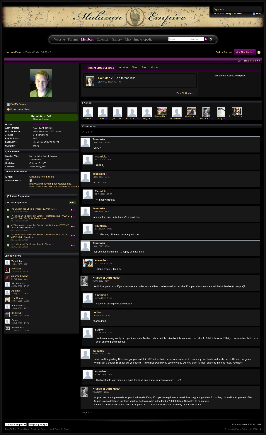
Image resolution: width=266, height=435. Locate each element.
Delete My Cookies (39, 429)
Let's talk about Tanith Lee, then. (26, 244)
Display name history (18, 109)
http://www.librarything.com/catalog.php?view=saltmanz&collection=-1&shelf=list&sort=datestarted (59, 185)
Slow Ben (16, 327)
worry (220, 118)
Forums (73, 39)
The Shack (17, 298)
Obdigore (146, 118)
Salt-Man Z (105, 78)
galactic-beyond (19, 276)
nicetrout (16, 312)
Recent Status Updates (101, 67)
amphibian (17, 305)
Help (257, 13)
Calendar (103, 39)
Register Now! (234, 13)
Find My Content (16, 104)
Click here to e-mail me (41, 176)
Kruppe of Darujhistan (106, 277)
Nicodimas (17, 283)
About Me (124, 67)
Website (59, 39)
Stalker (99, 329)
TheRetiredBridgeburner (35, 218)
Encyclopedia (143, 39)
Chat (128, 39)
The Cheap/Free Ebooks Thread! (26, 209)
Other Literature (40, 131)
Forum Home (24, 429)
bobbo (97, 312)
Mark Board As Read (59, 429)
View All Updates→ (186, 93)
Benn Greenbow (235, 116)
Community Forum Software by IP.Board (242, 429)
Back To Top (10, 429)
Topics (135, 67)
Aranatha (100, 260)
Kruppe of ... (205, 118)
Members (87, 39)
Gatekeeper (190, 116)
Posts (144, 67)
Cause (14, 320)
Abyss (48, 244)
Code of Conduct (224, 52)
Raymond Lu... (160, 116)
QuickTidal (116, 118)
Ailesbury (16, 268)
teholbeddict (175, 118)
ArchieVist (50, 209)
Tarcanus (98, 350)
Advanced (211, 39)
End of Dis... (131, 118)
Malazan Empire (14, 52)
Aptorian (15, 290)
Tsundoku (28, 227)
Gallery (117, 39)
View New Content (245, 52)
